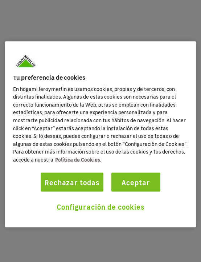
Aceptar (136, 182)
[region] (100, 134)
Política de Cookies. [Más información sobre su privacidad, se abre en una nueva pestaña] (78, 159)
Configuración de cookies (100, 207)
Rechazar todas (72, 182)
